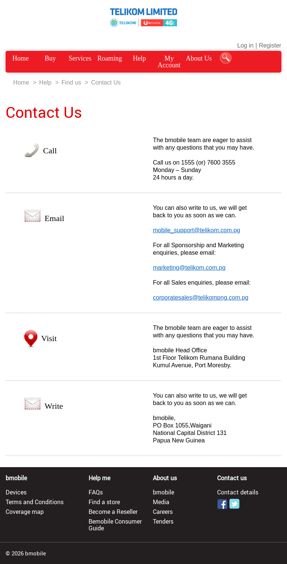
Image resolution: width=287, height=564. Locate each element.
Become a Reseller (113, 512)
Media (161, 502)
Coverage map (25, 512)
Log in (245, 45)
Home (20, 58)
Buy (50, 58)
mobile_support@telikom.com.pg (196, 230)
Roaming (110, 58)
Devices (16, 492)
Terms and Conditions (35, 502)
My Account (169, 62)
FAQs (96, 492)
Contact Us (106, 82)
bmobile (163, 492)
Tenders (163, 521)
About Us (199, 58)
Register (270, 45)
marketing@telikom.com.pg (189, 267)
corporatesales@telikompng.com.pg (200, 297)
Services (80, 58)
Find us (71, 82)
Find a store (104, 502)
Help (139, 58)
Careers (163, 512)
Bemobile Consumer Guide (115, 524)
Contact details (237, 492)
